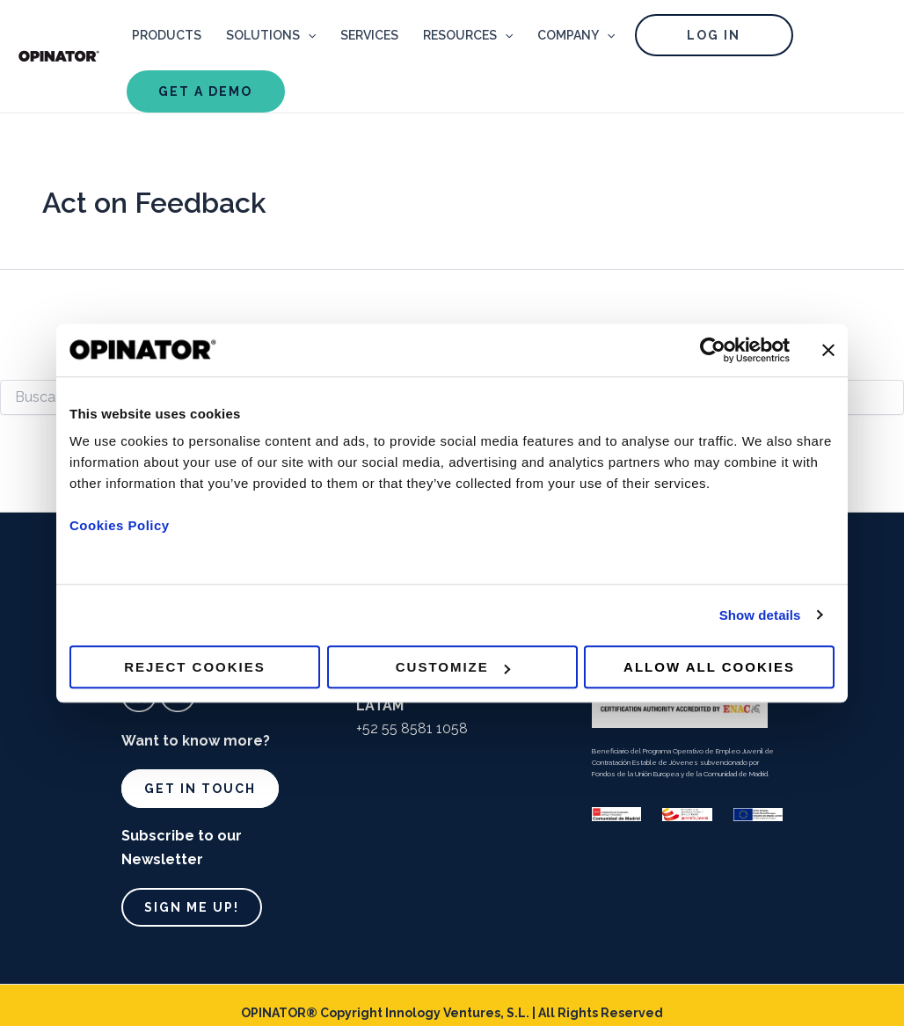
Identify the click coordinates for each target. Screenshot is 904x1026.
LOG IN (713, 35)
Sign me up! (191, 907)
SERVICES (369, 35)
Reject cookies (195, 666)
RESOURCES (468, 35)
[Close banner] (828, 350)
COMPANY (576, 35)
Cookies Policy (119, 525)
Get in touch (200, 789)
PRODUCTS (166, 35)
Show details (760, 615)
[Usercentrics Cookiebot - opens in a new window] (713, 350)
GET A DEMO (205, 91)
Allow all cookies (709, 666)
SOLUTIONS (271, 35)
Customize (453, 666)
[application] (308, 35)
